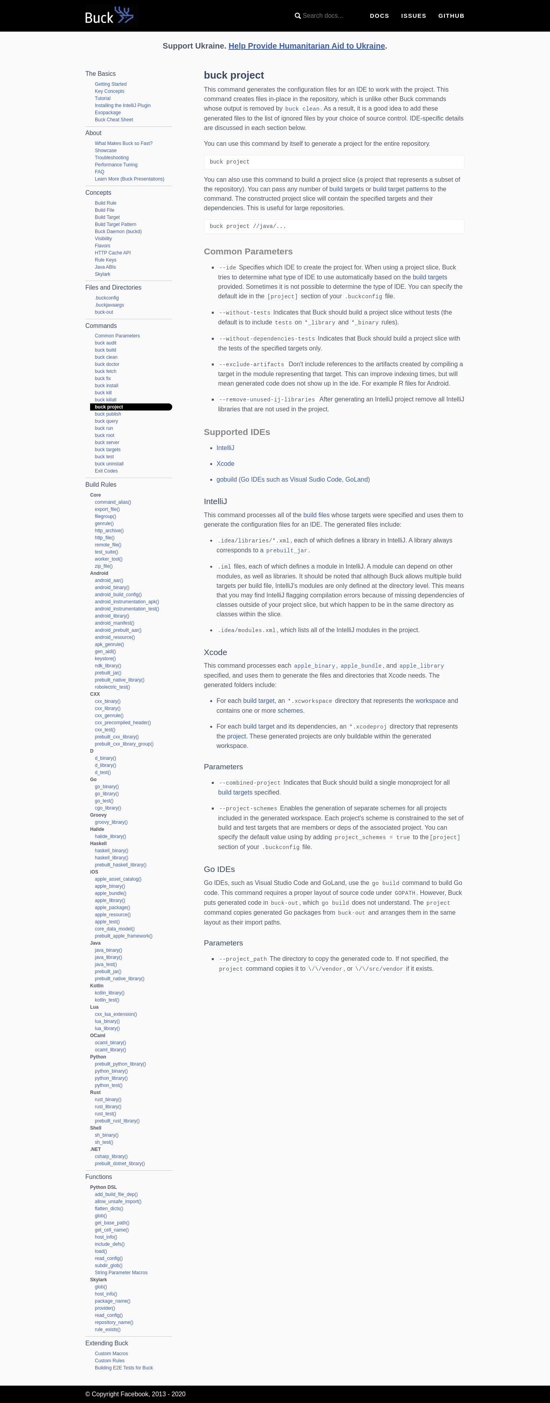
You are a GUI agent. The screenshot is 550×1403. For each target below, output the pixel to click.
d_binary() (105, 758)
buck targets (108, 449)
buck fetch (106, 371)
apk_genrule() (109, 644)
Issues (413, 15)
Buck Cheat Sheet (114, 119)
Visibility (103, 238)
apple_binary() (110, 886)
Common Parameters (117, 336)
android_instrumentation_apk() (127, 602)
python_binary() (111, 1071)
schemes (290, 705)
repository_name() (114, 1322)
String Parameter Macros (121, 1272)
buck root (104, 435)
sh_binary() (107, 1135)
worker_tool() (108, 559)
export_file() (107, 509)
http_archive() (109, 530)
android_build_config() (118, 594)
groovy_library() (111, 822)
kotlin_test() (107, 1000)
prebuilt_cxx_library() (117, 737)
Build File (104, 210)
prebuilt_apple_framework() (124, 936)
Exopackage (108, 112)
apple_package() (112, 907)
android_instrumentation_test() (127, 609)
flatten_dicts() (109, 1208)
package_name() (112, 1301)
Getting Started (111, 84)
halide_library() (110, 836)
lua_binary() (107, 1021)
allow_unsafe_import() (118, 1201)
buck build (105, 350)
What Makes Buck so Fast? (124, 143)
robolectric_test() (112, 687)
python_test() (108, 1085)
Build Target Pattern (115, 224)
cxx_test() (105, 730)
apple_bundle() (110, 893)
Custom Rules (109, 1360)
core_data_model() (115, 929)
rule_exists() (108, 1329)
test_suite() (106, 552)
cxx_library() (108, 708)
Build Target (107, 217)
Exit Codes (106, 471)
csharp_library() (111, 1156)
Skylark (102, 274)
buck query (106, 421)
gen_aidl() (105, 651)
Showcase (106, 150)
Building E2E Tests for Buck (124, 1368)
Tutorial (103, 98)
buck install (106, 385)
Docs (379, 15)
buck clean (106, 357)
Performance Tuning (116, 165)
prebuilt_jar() (108, 673)
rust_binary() (108, 1099)
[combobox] (326, 16)
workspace (431, 695)
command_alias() (113, 502)
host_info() (106, 1237)
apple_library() (110, 900)
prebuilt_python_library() (120, 1064)
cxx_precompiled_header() (123, 722)
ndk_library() (108, 666)
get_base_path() (112, 1223)
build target (345, 188)
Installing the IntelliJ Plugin (123, 105)
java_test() (106, 964)
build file (315, 511)
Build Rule (106, 203)
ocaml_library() (110, 1050)
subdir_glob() (108, 1265)
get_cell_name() (112, 1230)
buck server (107, 442)
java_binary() (108, 950)
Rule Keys (106, 260)
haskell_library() (111, 858)
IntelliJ (225, 444)
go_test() (104, 801)
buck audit (106, 343)
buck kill (103, 392)
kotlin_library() (109, 993)
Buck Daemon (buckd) (118, 231)
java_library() (108, 957)
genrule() (104, 523)
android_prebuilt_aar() (118, 630)
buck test (104, 457)
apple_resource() (113, 914)
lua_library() (107, 1028)
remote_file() (108, 545)
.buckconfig (107, 298)
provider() (105, 1308)
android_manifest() (114, 623)
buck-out (104, 312)
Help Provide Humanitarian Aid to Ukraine (307, 45)
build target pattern (399, 188)
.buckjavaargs (109, 305)
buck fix (103, 378)
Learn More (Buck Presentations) (129, 179)
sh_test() (104, 1142)
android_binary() (112, 587)
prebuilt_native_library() (119, 680)
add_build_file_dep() (116, 1194)
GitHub (452, 15)
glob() (101, 1215)
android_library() (112, 616)
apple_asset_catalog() (118, 879)
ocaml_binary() (110, 1042)
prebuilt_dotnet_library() (120, 1163)
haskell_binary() (111, 850)
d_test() (103, 772)
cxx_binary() (108, 701)
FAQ (99, 172)
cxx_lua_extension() (116, 1014)
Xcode (225, 460)
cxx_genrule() (109, 715)
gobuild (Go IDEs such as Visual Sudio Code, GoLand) (293, 476)
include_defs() (109, 1244)
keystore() (105, 658)
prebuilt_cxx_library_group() (124, 744)
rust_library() (108, 1106)
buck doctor (107, 364)
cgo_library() (108, 808)
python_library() (111, 1078)
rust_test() (105, 1114)
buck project (109, 407)
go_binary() (107, 786)
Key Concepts (109, 91)
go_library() (107, 794)
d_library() (105, 765)
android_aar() (109, 580)
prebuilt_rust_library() (117, 1121)
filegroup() (105, 516)
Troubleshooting (112, 157)
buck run (104, 428)
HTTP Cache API (113, 253)
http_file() (105, 537)
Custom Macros (111, 1353)
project (236, 730)
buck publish (108, 414)
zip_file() (104, 566)
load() (101, 1251)
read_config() (109, 1258)
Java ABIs (105, 267)
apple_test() (107, 922)
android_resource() (115, 637)
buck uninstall (109, 464)
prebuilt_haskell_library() (121, 865)
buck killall (106, 400)
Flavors (102, 246)
